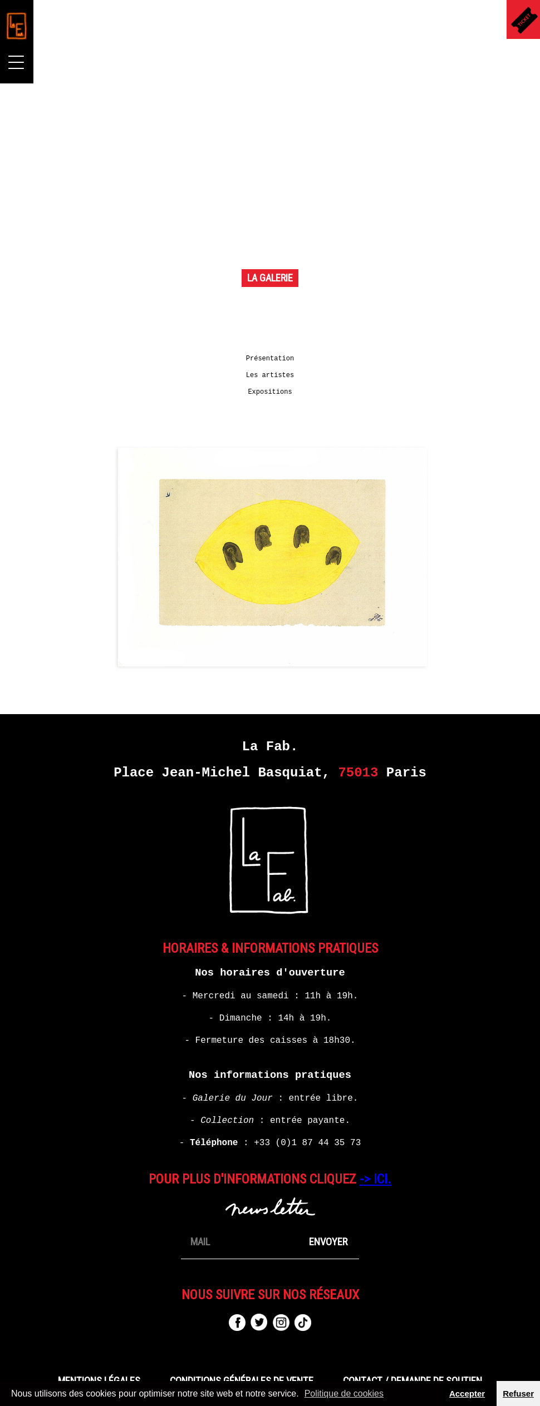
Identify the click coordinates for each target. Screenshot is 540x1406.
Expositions (270, 398)
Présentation (270, 364)
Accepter (467, 1393)
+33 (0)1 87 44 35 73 (307, 1148)
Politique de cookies (344, 1393)
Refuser (518, 1393)
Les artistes (270, 381)
